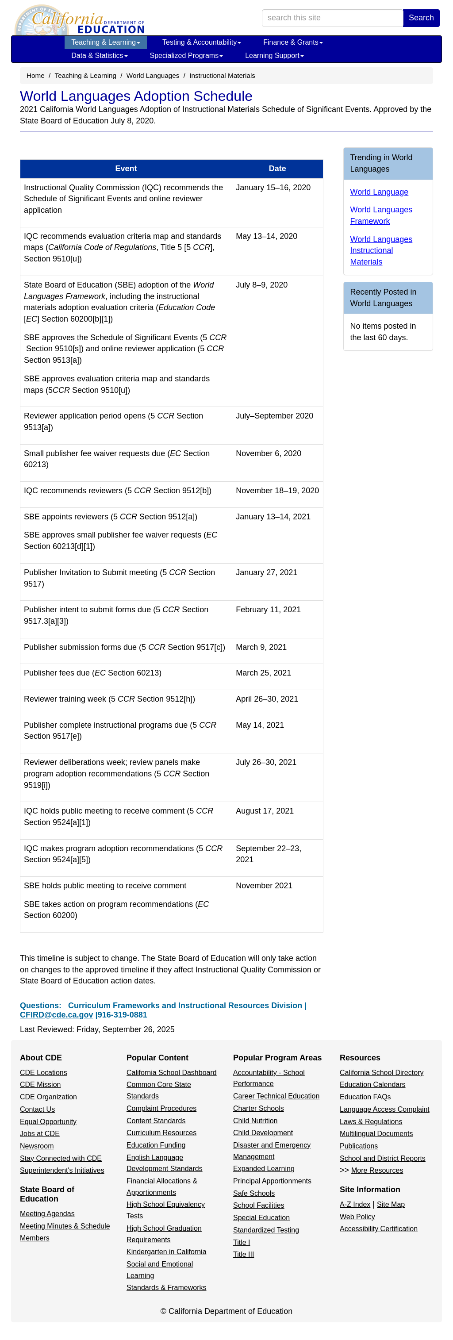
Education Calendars (373, 1084)
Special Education (261, 1217)
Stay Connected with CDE (61, 1158)
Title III (243, 1254)
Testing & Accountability (201, 42)
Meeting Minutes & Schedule (65, 1226)
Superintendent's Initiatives (62, 1170)
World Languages (153, 75)
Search (421, 17)
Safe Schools (254, 1193)
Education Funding (156, 1145)
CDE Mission (40, 1084)
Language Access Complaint (385, 1109)
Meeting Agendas (47, 1213)
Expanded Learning (264, 1168)
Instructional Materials (222, 75)
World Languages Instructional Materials (381, 250)
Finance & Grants (293, 42)
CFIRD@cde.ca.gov (56, 1014)
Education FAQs (365, 1097)
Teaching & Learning (105, 42)
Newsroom (37, 1146)
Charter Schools (258, 1108)
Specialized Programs (186, 55)
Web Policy (357, 1217)
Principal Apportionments (272, 1181)
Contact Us (37, 1109)
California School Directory (381, 1072)
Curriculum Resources (161, 1133)
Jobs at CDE (40, 1133)
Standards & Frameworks (167, 1287)
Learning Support (274, 55)
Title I (241, 1242)
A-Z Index (355, 1204)
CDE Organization (48, 1097)
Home (36, 75)
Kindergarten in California (167, 1252)
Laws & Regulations (371, 1121)
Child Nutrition (255, 1121)
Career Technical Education (276, 1096)
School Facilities (258, 1205)
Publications (359, 1146)
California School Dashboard (172, 1072)
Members (35, 1238)
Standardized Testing (266, 1230)
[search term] (332, 18)
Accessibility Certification (379, 1228)
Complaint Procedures (161, 1108)
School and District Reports (383, 1158)
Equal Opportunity (48, 1121)
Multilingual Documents (376, 1133)
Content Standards (156, 1121)
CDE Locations (43, 1072)
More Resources (377, 1170)
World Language (379, 192)
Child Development (263, 1133)
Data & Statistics (99, 55)
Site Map (391, 1204)
